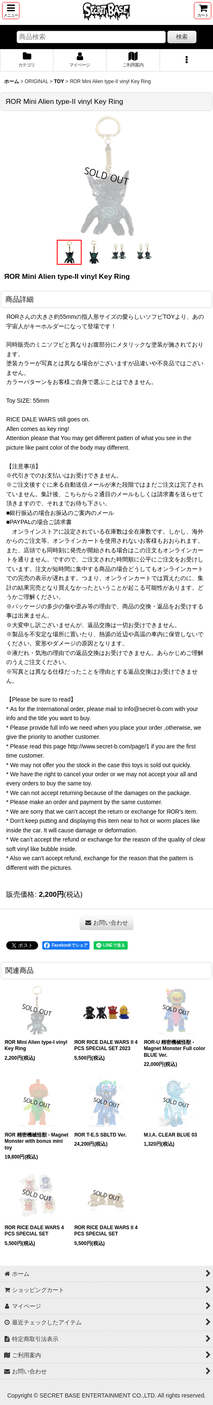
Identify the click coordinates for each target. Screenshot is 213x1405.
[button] (10, 10)
